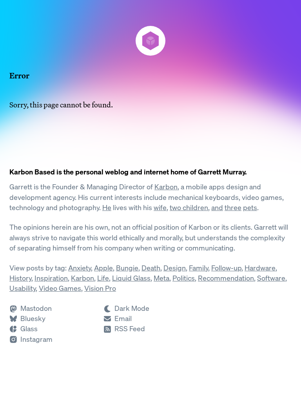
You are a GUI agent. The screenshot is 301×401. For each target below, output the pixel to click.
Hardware (260, 267)
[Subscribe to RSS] (124, 328)
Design (174, 267)
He (106, 207)
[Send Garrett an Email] (117, 318)
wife (160, 207)
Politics (183, 278)
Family (198, 267)
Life (103, 278)
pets (250, 207)
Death (150, 267)
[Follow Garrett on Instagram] (31, 339)
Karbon (166, 186)
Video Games (60, 288)
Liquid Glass (131, 278)
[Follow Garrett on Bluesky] (27, 318)
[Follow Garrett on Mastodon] (30, 308)
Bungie (127, 267)
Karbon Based (32, 171)
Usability (22, 288)
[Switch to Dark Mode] (150, 308)
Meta (161, 278)
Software (271, 278)
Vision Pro (100, 288)
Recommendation (226, 278)
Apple (103, 267)
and (217, 207)
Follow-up (226, 267)
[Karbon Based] (150, 41)
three (233, 207)
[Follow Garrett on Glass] (23, 328)
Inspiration (51, 278)
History (20, 278)
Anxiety (79, 267)
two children (189, 207)
